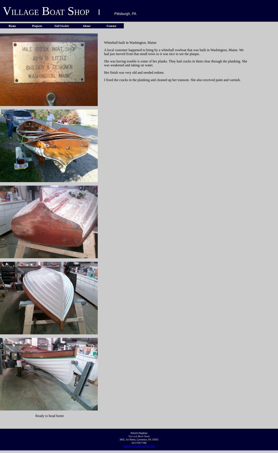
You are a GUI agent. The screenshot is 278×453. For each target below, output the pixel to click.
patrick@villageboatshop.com (139, 446)
